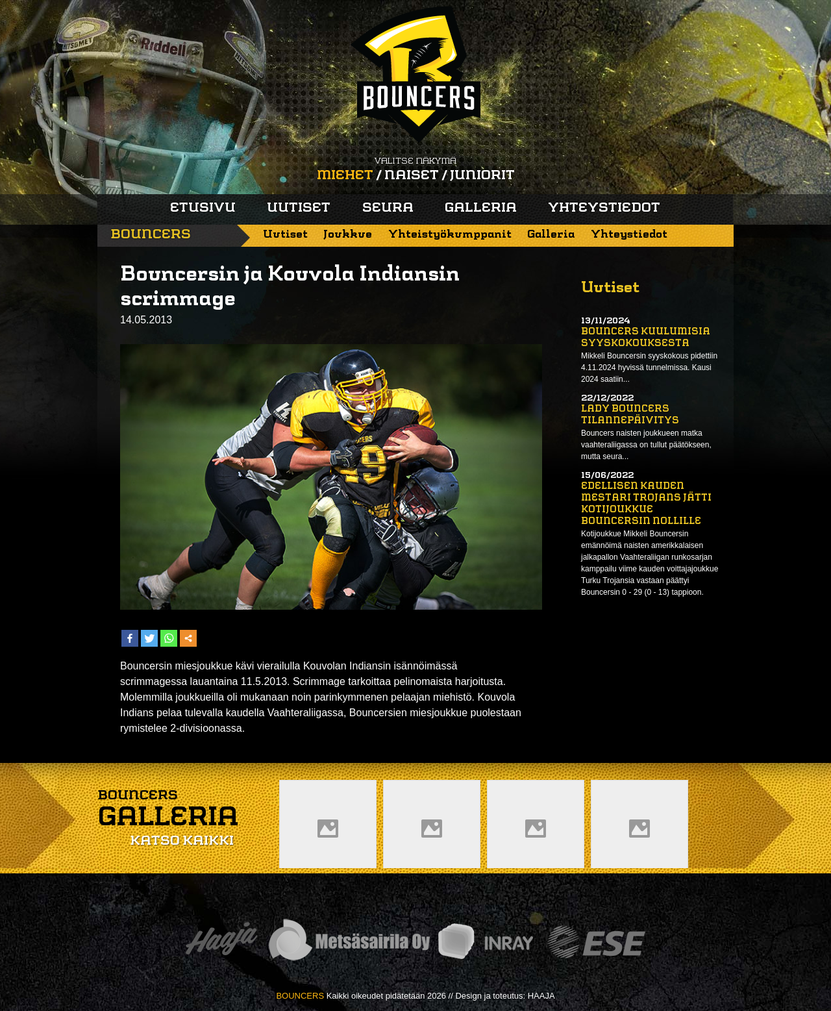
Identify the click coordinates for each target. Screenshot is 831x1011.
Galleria (481, 208)
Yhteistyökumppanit (450, 234)
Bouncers (150, 235)
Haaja (221, 942)
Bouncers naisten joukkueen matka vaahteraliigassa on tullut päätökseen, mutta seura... (646, 445)
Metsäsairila (348, 942)
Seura (388, 208)
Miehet (345, 175)
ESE (596, 942)
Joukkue (347, 234)
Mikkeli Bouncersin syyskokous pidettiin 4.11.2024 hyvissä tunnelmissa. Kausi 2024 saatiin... (649, 367)
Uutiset (298, 208)
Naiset (411, 175)
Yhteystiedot (604, 208)
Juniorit (482, 175)
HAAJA (541, 996)
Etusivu (203, 208)
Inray (485, 942)
